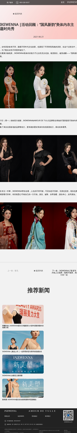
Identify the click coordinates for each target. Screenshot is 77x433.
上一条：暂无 (12, 271)
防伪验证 (34, 416)
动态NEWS (21, 416)
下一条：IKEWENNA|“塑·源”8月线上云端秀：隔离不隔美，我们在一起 (64, 273)
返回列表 (17, 14)
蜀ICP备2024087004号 (67, 431)
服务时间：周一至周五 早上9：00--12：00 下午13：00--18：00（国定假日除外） (25, 424)
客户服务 (10, 2)
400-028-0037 (24, 2)
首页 (62, 2)
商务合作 (7, 416)
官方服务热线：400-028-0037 (13, 420)
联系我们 (47, 416)
